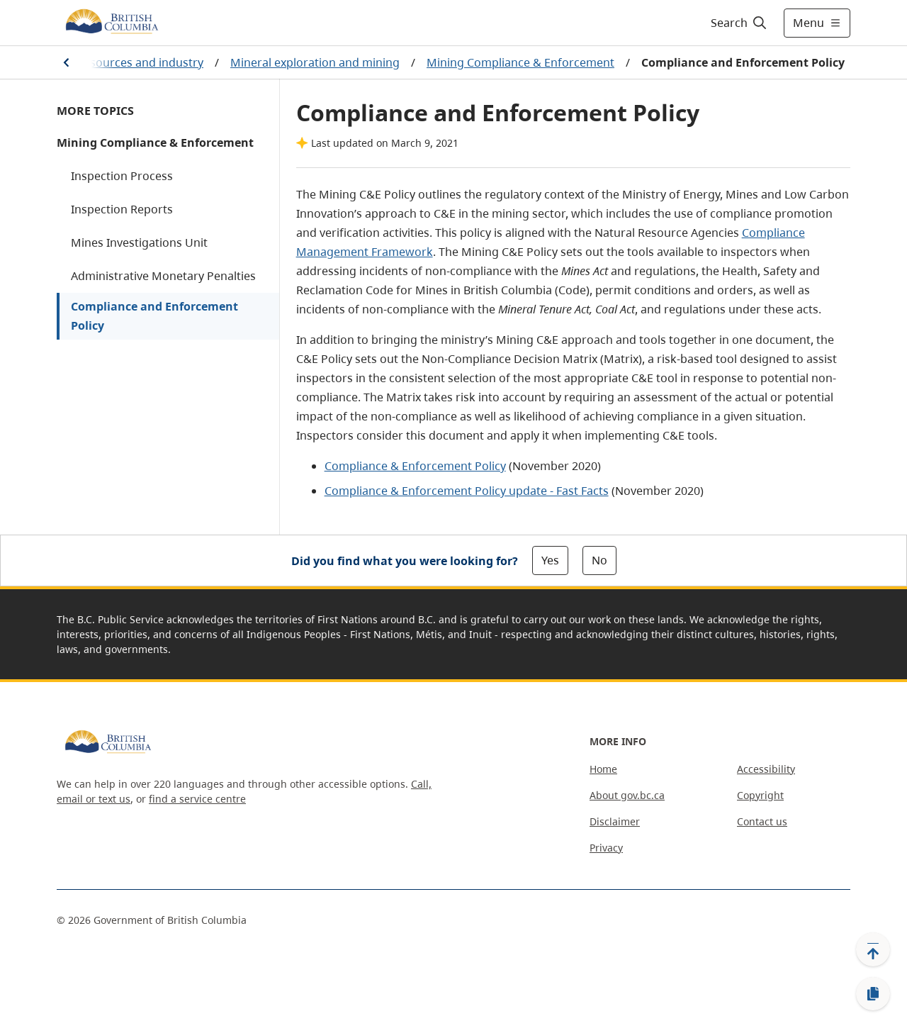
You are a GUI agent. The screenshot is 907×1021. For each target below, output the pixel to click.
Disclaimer (615, 821)
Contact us (762, 821)
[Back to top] (873, 949)
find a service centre (197, 798)
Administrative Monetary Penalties (163, 276)
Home (603, 769)
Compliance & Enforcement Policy (415, 466)
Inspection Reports (122, 209)
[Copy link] (873, 994)
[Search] (739, 22)
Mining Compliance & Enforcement (520, 62)
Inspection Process (122, 176)
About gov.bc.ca (627, 795)
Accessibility (766, 769)
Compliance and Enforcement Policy (154, 316)
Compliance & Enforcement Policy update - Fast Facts (467, 490)
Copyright (760, 795)
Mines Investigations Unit (139, 242)
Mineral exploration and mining (315, 62)
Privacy (606, 847)
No (599, 560)
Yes (550, 560)
